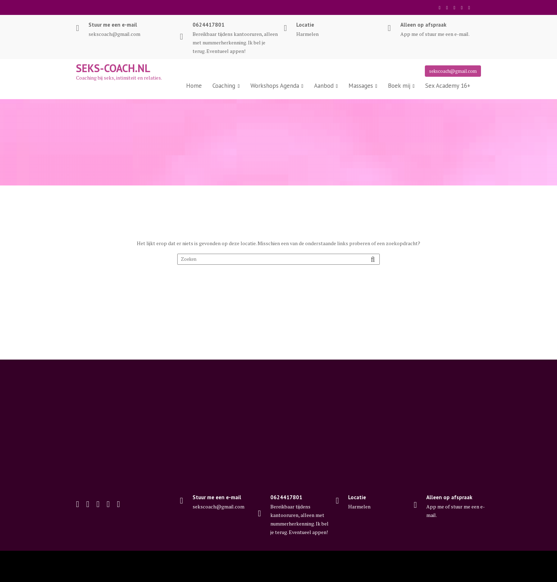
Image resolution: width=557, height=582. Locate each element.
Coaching (223, 86)
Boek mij (399, 86)
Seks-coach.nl (113, 68)
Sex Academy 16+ (447, 86)
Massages (360, 86)
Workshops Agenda (274, 86)
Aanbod (324, 86)
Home (194, 86)
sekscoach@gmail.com (453, 71)
